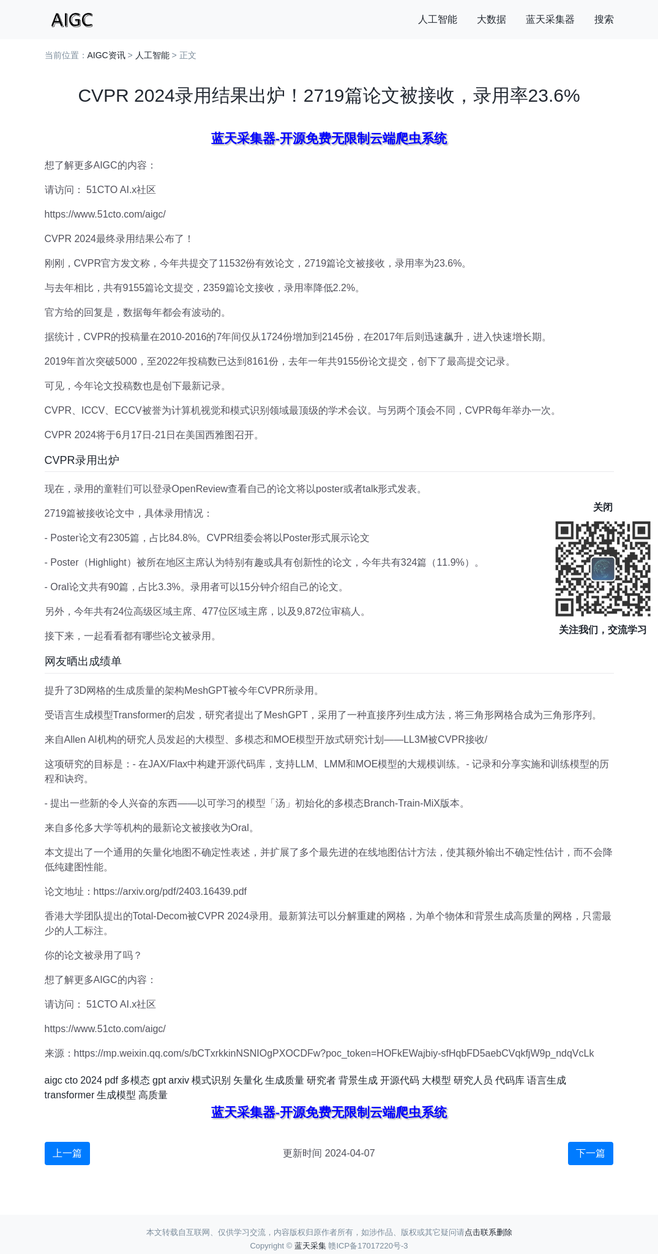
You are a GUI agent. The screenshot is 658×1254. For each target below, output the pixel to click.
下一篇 (590, 1153)
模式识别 (211, 1080)
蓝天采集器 (550, 19)
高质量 (153, 1095)
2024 (91, 1080)
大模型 (436, 1080)
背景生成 (358, 1080)
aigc (53, 1080)
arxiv (178, 1080)
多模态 (135, 1080)
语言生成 (546, 1080)
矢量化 (248, 1080)
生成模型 (116, 1095)
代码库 (510, 1080)
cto (71, 1080)
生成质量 (284, 1080)
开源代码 (399, 1080)
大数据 (491, 19)
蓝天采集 (310, 1245)
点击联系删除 (488, 1232)
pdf (111, 1080)
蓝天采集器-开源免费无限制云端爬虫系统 (329, 138)
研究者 (321, 1080)
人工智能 (437, 19)
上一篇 (67, 1153)
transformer (70, 1095)
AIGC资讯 (106, 55)
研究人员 (473, 1080)
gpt (159, 1080)
